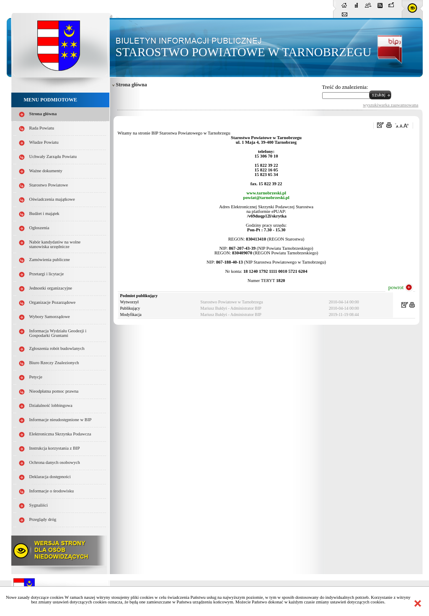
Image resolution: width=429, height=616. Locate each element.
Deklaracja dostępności (50, 476)
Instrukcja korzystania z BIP (54, 448)
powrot (396, 287)
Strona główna (43, 113)
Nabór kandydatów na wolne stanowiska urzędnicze (55, 244)
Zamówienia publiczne (49, 259)
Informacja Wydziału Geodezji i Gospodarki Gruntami (58, 333)
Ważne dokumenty (45, 170)
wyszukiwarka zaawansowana (390, 104)
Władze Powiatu (44, 142)
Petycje (35, 377)
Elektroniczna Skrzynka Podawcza (60, 434)
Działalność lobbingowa (50, 405)
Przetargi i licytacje (46, 274)
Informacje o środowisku (51, 491)
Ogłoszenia (39, 227)
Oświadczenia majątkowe (52, 199)
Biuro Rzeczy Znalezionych (54, 362)
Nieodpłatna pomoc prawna (54, 391)
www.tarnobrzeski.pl (266, 193)
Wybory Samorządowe (49, 316)
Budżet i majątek (44, 213)
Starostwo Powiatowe (48, 185)
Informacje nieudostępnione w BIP (60, 419)
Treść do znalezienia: (345, 87)
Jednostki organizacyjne (50, 288)
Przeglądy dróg (43, 519)
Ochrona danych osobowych (54, 462)
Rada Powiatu (41, 128)
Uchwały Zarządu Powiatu (53, 156)
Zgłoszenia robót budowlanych (57, 348)
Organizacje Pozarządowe (52, 302)
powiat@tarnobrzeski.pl (266, 197)
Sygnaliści (38, 505)
